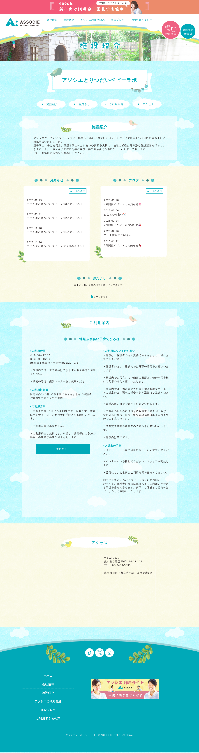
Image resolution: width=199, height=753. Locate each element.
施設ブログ (118, 19)
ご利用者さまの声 (141, 19)
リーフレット (101, 298)
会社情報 (52, 19)
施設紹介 (68, 19)
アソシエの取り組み (92, 19)
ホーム (48, 676)
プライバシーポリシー (78, 736)
